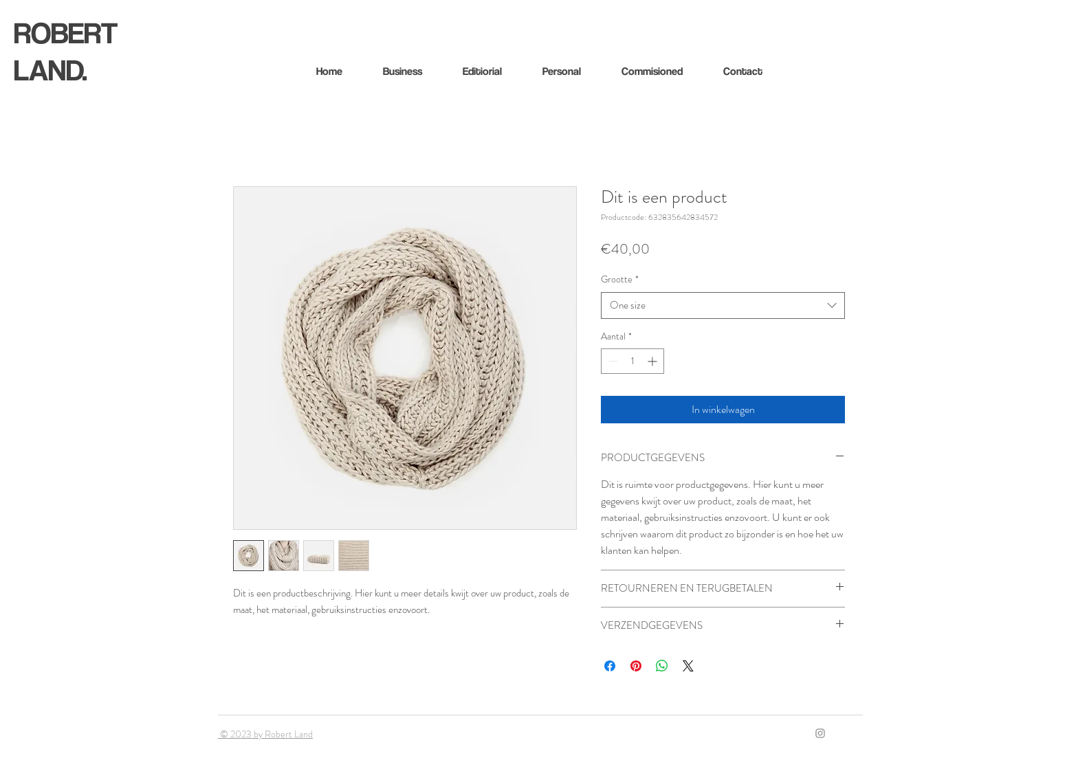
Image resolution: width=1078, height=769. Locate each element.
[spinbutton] (632, 361)
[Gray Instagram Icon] (820, 733)
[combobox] (723, 305)
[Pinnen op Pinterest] (636, 666)
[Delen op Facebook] (610, 666)
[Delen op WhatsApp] (662, 666)
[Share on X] (688, 666)
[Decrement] (611, 361)
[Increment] (653, 361)
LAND (48, 69)
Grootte (620, 279)
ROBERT (66, 32)
